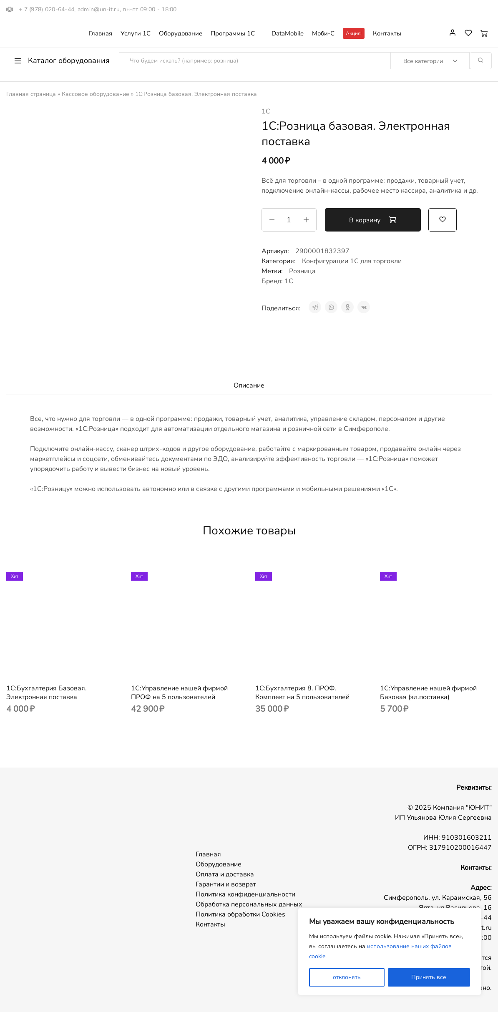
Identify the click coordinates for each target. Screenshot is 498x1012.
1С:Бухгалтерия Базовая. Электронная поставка (46, 693)
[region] (389, 951)
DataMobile (288, 33)
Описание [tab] (249, 385)
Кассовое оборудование (95, 94)
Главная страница (31, 94)
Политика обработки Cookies (240, 914)
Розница (302, 271)
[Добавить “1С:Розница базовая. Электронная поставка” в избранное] (442, 219)
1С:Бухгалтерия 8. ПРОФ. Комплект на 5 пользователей (302, 693)
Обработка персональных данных (249, 904)
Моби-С (323, 33)
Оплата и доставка (225, 874)
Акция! (354, 33)
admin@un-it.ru (99, 9)
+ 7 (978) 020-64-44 (46, 9)
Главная (100, 33)
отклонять (347, 977)
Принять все (428, 977)
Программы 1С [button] (233, 33)
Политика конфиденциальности (245, 894)
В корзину (373, 219)
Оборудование (180, 33)
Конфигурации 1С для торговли (352, 261)
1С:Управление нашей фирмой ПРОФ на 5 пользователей (179, 693)
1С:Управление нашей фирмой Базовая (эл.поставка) (428, 693)
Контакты (387, 33)
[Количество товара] (289, 220)
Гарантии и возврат (226, 884)
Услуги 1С (136, 33)
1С (266, 111)
